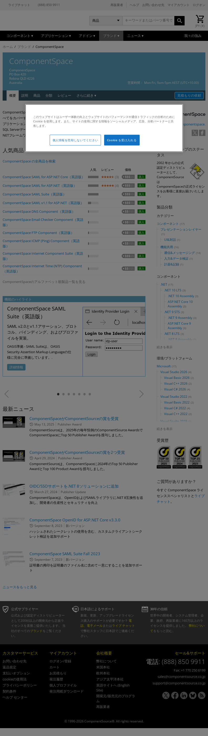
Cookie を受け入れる (121, 140)
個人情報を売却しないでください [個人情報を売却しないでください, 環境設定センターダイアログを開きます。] (75, 140)
